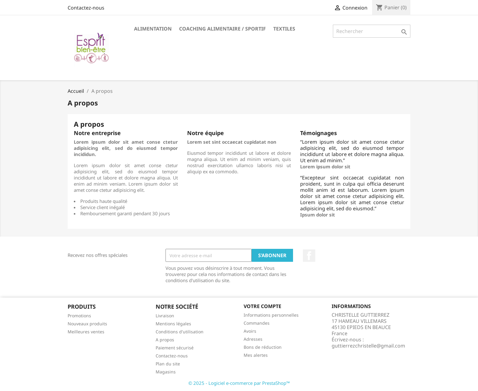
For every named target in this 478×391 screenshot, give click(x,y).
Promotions (79, 316)
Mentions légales (173, 324)
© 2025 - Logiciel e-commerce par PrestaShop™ (239, 383)
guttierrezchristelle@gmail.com (368, 345)
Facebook (309, 255)
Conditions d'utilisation (179, 332)
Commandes (257, 323)
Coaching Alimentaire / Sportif (222, 28)
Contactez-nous (86, 7)
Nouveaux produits (87, 324)
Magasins (166, 372)
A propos (165, 340)
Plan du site (168, 364)
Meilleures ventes (86, 332)
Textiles (284, 28)
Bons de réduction (263, 347)
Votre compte (262, 306)
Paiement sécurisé (175, 348)
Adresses (253, 339)
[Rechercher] (371, 31)
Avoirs (250, 331)
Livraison (165, 316)
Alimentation (153, 28)
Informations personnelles (271, 315)
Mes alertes (256, 355)
